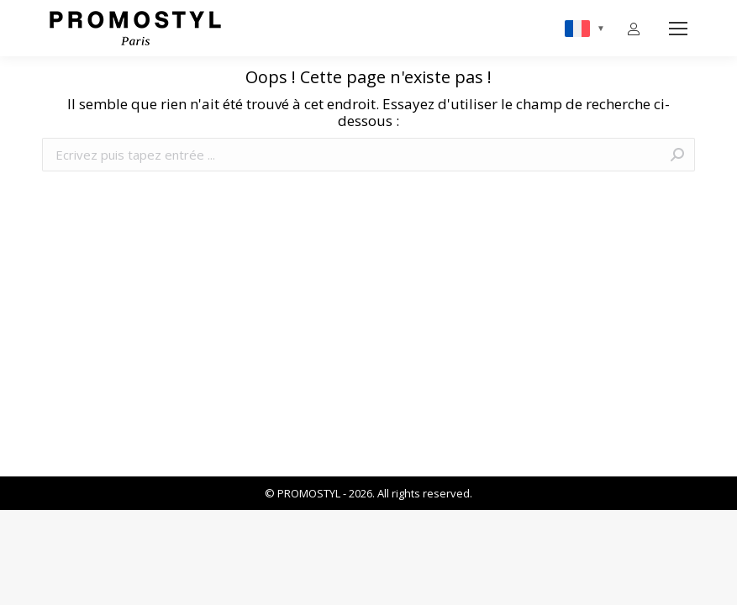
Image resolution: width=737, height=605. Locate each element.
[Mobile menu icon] (678, 28)
